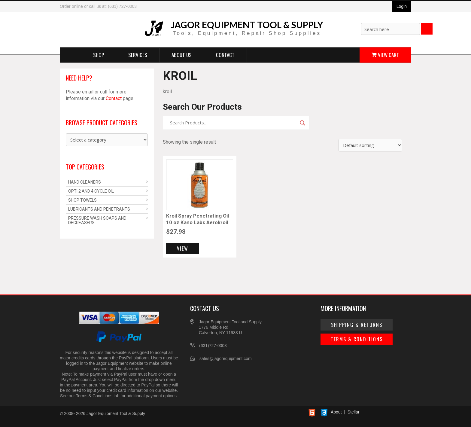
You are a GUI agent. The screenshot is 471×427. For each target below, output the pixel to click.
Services (137, 54)
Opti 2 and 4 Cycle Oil (91, 191)
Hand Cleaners (84, 182)
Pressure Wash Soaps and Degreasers (97, 220)
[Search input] (233, 123)
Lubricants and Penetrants (99, 209)
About (336, 412)
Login (402, 6)
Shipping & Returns (356, 324)
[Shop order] (370, 145)
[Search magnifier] (302, 123)
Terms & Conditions (357, 339)
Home (70, 54)
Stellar (354, 412)
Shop (98, 54)
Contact (225, 54)
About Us (182, 54)
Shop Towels (82, 200)
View (182, 248)
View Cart (388, 54)
